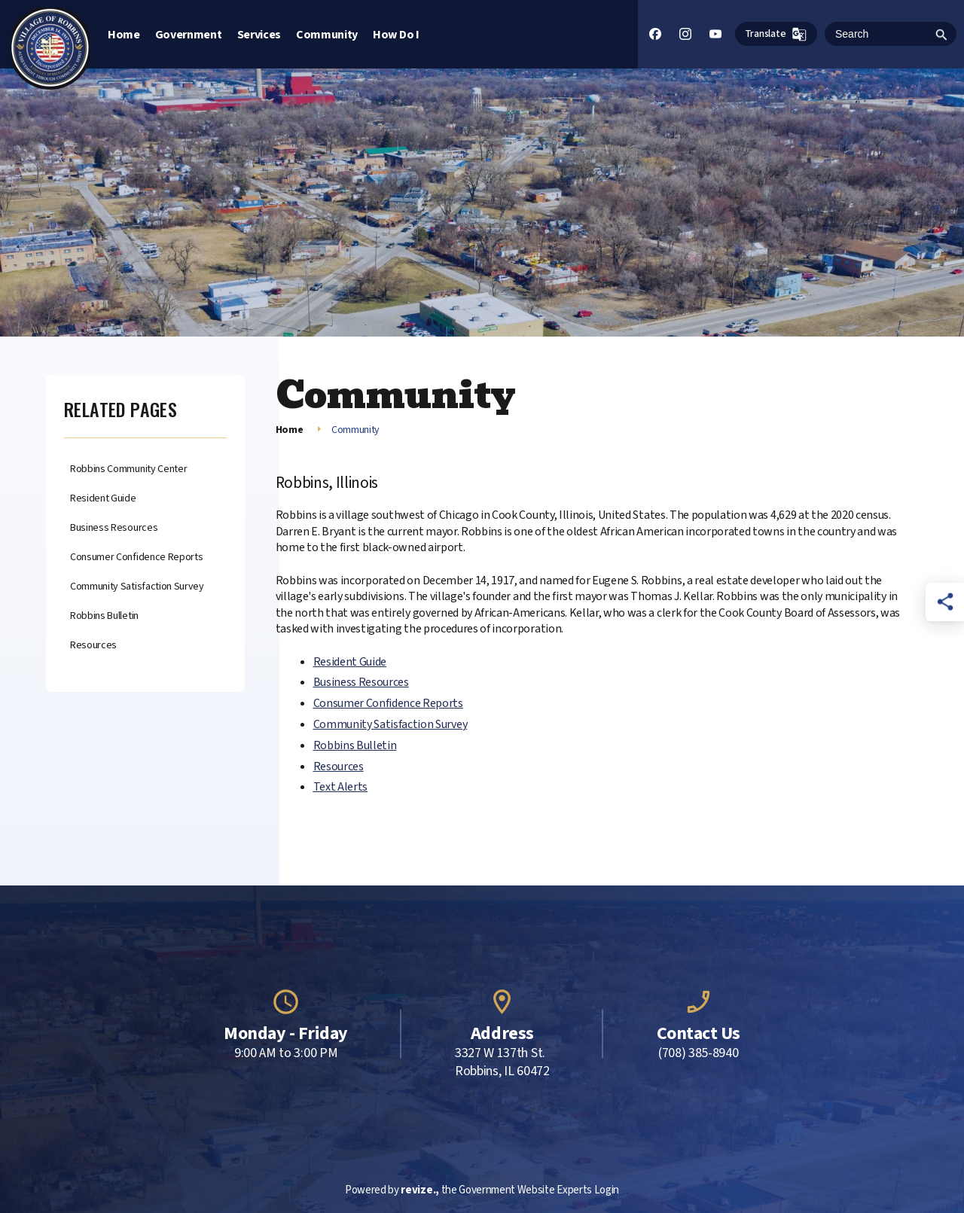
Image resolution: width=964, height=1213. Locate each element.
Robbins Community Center (128, 469)
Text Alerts (340, 787)
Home (124, 34)
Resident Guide (103, 499)
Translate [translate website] (776, 34)
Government (188, 34)
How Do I (396, 34)
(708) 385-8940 (698, 1053)
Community (327, 34)
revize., (419, 1190)
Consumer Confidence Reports (136, 557)
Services (259, 34)
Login (606, 1190)
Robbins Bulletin (104, 616)
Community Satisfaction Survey (137, 587)
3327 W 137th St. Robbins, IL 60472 (502, 1062)
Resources (93, 646)
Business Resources (113, 528)
